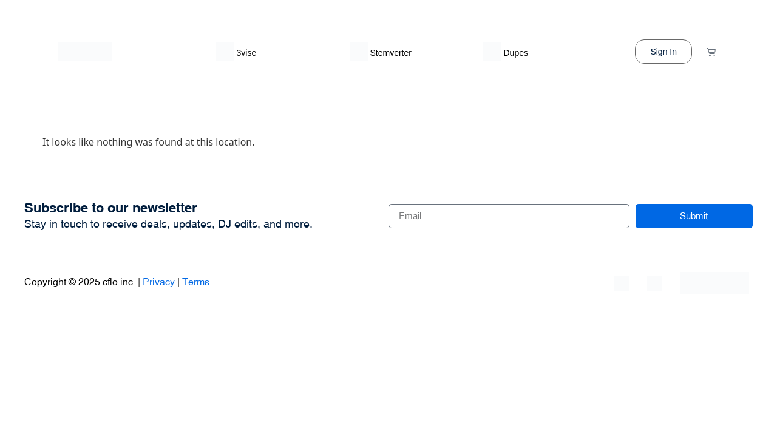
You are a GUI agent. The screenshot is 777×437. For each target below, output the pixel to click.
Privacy (159, 282)
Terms (195, 282)
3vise (247, 53)
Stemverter (391, 53)
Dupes (516, 53)
